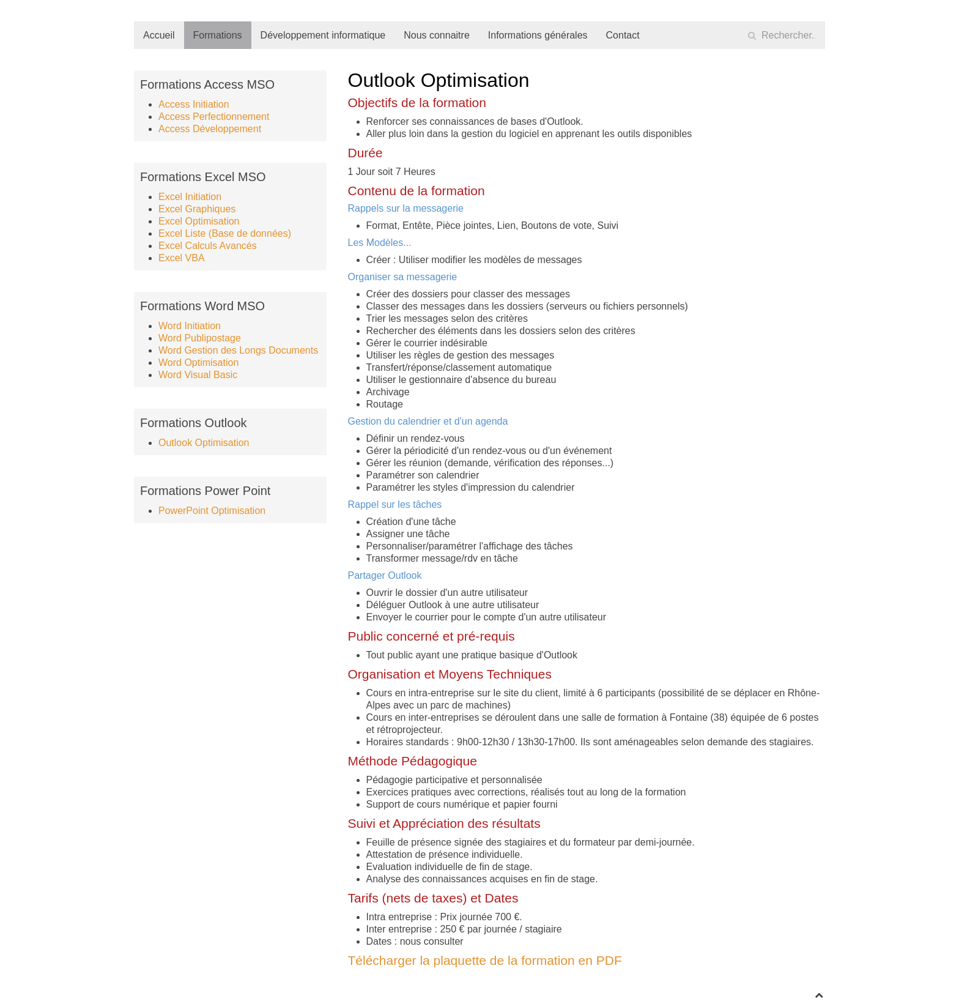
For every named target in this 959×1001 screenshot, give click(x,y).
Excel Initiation (189, 197)
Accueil (159, 35)
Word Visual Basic (197, 375)
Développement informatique (323, 35)
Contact (623, 35)
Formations (217, 35)
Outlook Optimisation (204, 442)
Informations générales (538, 35)
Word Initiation (189, 326)
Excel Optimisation (199, 221)
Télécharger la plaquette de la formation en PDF (485, 960)
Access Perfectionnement (213, 116)
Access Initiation (193, 104)
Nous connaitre (437, 35)
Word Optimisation (198, 362)
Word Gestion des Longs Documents (238, 350)
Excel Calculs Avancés (207, 245)
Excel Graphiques (196, 209)
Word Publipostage (199, 338)
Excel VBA (181, 258)
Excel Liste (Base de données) (224, 233)
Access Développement (209, 129)
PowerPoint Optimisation (211, 510)
